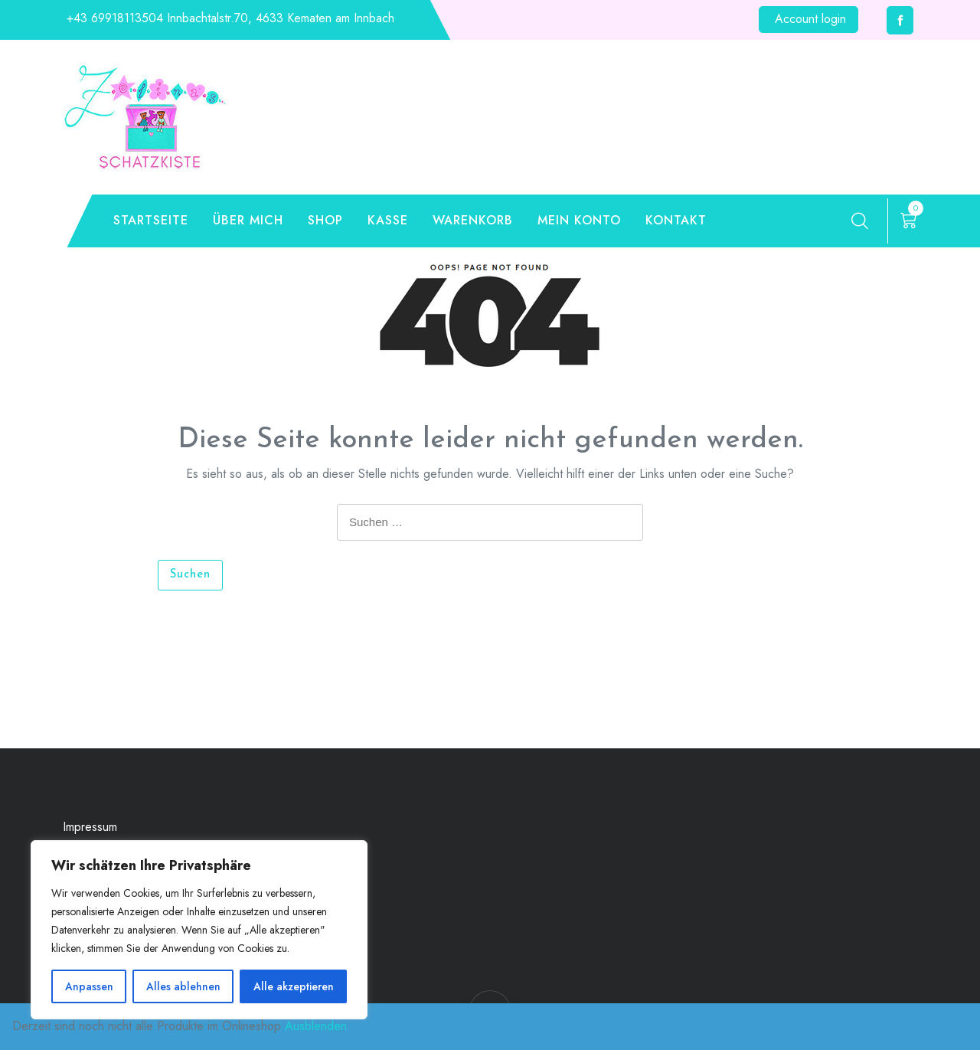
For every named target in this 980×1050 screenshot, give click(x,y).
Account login (810, 19)
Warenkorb (473, 220)
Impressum (90, 827)
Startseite (150, 220)
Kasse (388, 220)
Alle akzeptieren (293, 986)
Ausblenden (316, 1026)
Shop (325, 220)
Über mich (248, 220)
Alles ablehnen (183, 986)
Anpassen (89, 986)
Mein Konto (579, 220)
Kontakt (676, 220)
